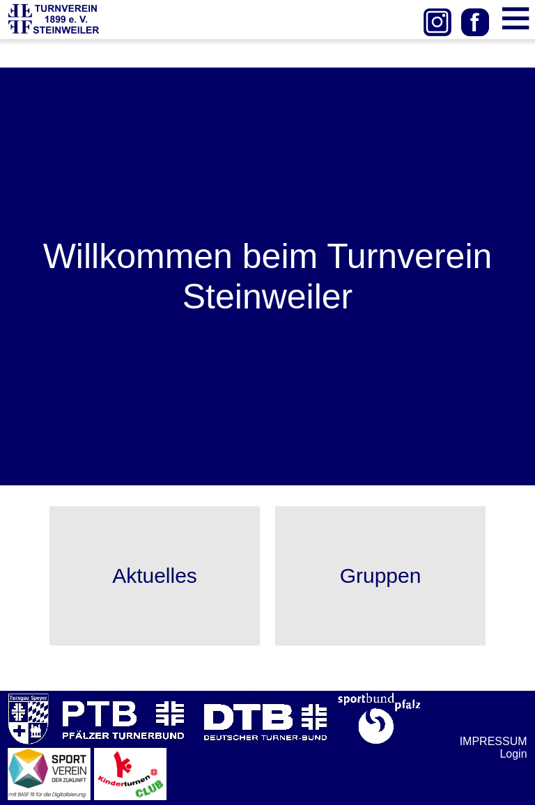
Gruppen (380, 575)
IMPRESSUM (493, 741)
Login (513, 754)
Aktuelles (154, 575)
